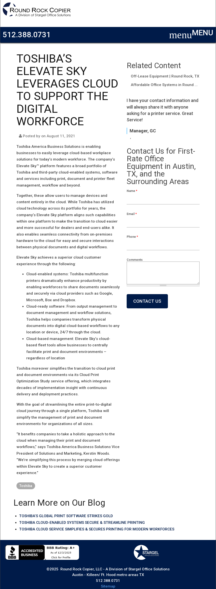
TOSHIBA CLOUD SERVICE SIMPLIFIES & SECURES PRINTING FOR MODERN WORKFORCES (96, 529)
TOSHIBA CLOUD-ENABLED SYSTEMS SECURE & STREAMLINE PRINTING (82, 522)
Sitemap (108, 586)
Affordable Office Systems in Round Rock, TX (165, 85)
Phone (132, 236)
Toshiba (25, 486)
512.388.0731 (27, 34)
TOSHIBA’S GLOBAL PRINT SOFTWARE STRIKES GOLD (66, 516)
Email (132, 214)
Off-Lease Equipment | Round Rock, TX (165, 76)
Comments (135, 260)
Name (132, 191)
